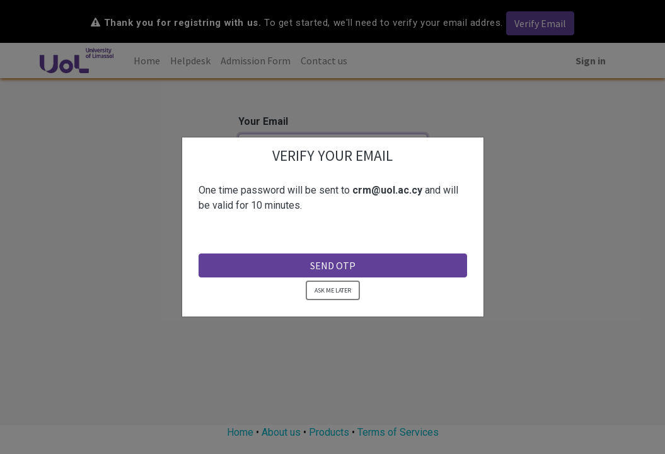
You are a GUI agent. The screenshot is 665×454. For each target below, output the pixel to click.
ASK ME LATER (333, 289)
